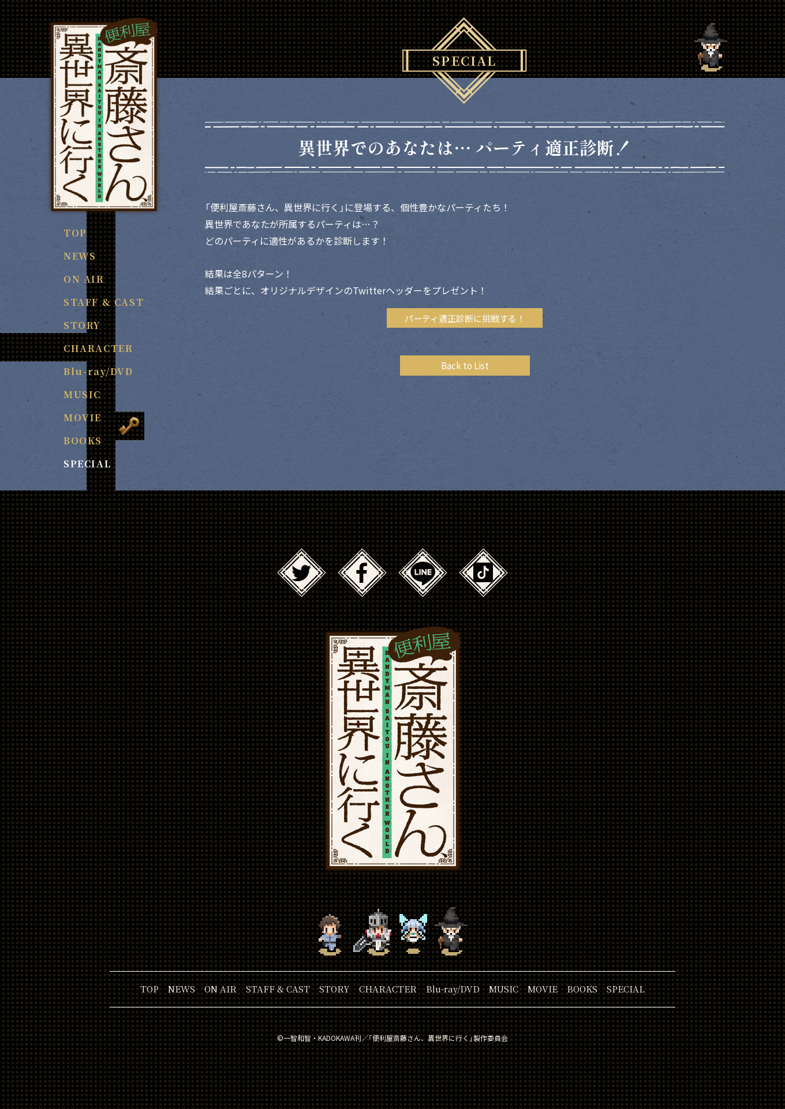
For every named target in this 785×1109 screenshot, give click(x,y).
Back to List (465, 367)
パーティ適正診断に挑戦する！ (465, 318)
